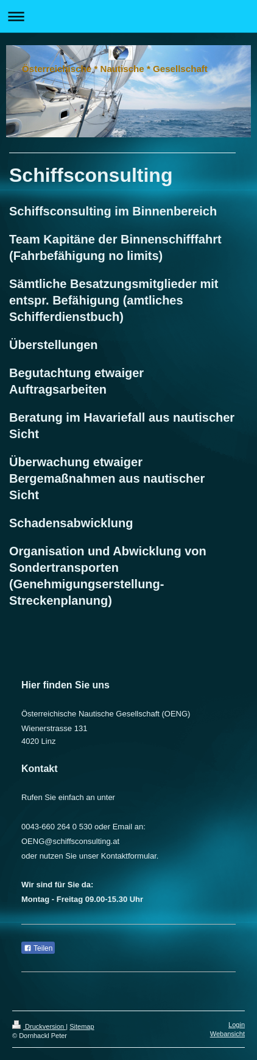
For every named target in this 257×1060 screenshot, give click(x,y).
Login (236, 1024)
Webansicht (227, 1033)
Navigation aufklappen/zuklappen (128, 16)
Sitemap (81, 1026)
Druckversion (39, 1026)
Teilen (38, 948)
